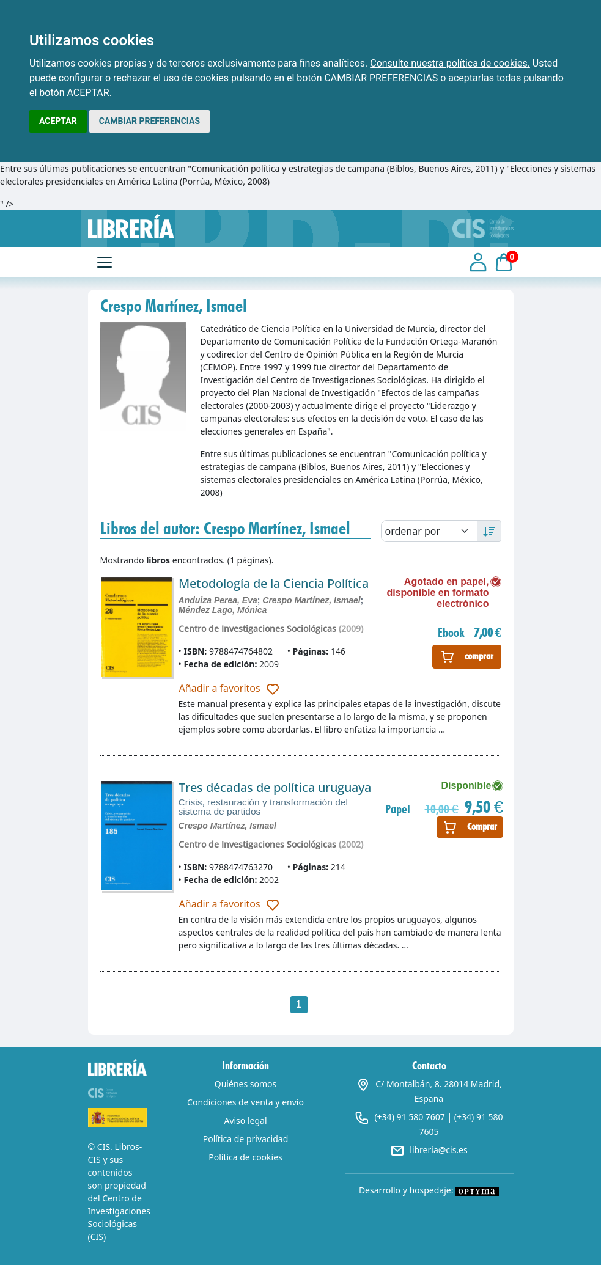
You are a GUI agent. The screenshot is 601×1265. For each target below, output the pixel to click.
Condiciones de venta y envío (245, 1102)
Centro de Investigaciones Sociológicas (257, 628)
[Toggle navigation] (104, 262)
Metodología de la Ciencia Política (274, 583)
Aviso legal (245, 1120)
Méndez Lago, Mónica (223, 610)
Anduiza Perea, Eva (218, 600)
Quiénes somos (245, 1084)
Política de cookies (245, 1157)
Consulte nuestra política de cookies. (450, 63)
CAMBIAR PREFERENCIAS (149, 121)
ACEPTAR (58, 121)
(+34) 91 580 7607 (409, 1117)
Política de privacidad (246, 1139)
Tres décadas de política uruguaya (275, 787)
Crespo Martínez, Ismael (311, 600)
